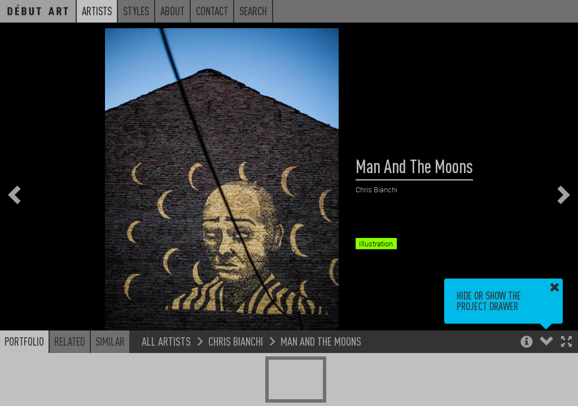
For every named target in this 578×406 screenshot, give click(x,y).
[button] (566, 342)
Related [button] (69, 341)
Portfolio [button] (24, 341)
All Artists (166, 340)
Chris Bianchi (235, 340)
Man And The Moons (321, 340)
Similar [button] (110, 341)
